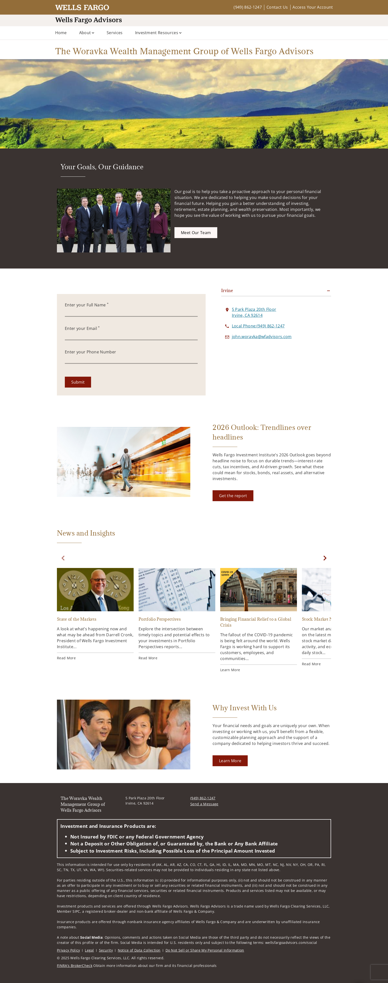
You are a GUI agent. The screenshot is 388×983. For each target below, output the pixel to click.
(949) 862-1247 (248, 7)
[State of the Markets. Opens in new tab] (95, 614)
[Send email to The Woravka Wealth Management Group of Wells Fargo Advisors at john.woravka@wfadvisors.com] (262, 336)
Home (61, 32)
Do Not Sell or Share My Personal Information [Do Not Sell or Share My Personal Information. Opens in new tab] (205, 950)
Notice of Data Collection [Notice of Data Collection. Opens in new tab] (139, 950)
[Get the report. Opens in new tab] (233, 495)
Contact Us (277, 7)
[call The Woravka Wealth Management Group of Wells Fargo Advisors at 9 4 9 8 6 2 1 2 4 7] (258, 326)
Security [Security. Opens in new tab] (106, 950)
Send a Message (204, 804)
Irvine (227, 290)
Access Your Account (312, 7)
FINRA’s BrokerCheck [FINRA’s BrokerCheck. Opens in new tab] (74, 965)
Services (115, 32)
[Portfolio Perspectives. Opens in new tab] (177, 614)
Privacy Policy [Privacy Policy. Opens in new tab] (68, 950)
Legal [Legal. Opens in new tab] (89, 950)
